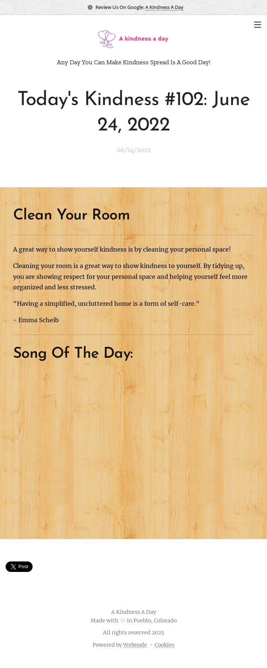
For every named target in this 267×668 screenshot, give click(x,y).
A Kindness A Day (164, 7)
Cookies (165, 644)
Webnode (135, 644)
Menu (257, 24)
